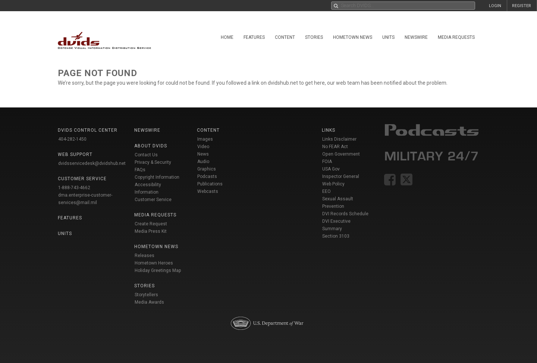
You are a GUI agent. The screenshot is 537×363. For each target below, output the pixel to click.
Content (285, 37)
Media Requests (456, 37)
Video (203, 146)
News (203, 154)
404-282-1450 (72, 139)
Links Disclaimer (339, 139)
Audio (203, 161)
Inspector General (340, 176)
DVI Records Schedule (345, 213)
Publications (210, 184)
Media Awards (149, 302)
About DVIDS (150, 145)
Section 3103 (335, 236)
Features (254, 37)
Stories (314, 37)
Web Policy (333, 184)
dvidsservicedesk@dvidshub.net (92, 163)
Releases (144, 255)
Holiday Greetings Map (158, 270)
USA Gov (331, 169)
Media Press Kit (151, 231)
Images (205, 139)
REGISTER (521, 5)
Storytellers (146, 294)
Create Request (151, 223)
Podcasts (207, 176)
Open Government (341, 154)
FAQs (140, 169)
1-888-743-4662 (74, 187)
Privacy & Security (153, 162)
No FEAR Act (335, 146)
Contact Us (146, 154)
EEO (326, 191)
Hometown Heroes (154, 263)
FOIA (327, 161)
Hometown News (352, 37)
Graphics (206, 169)
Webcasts (207, 191)
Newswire (416, 37)
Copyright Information (157, 177)
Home (227, 37)
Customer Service (153, 199)
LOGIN (495, 5)
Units (388, 37)
